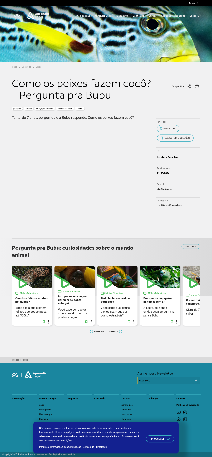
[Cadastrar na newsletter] (195, 380)
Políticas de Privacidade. (94, 447)
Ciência (29, 108)
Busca (193, 16)
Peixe (80, 108)
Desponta (122, 16)
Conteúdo (138, 16)
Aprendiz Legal (103, 16)
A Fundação (83, 16)
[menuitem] (194, 3)
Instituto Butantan (65, 108)
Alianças (166, 16)
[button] (44, 321)
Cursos (152, 16)
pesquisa (17, 108)
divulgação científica (44, 108)
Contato (180, 16)
